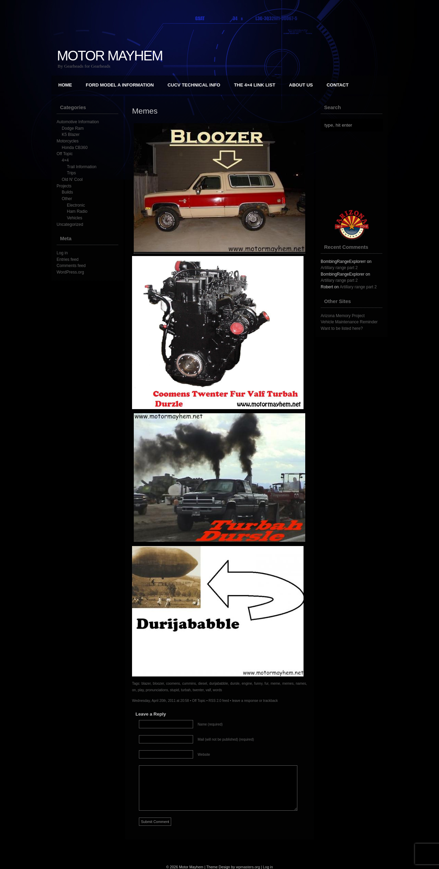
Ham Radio (77, 211)
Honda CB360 (74, 147)
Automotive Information (78, 121)
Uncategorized (70, 224)
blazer (146, 683)
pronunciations (157, 690)
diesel (202, 683)
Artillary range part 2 (339, 267)
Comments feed (71, 265)
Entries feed (68, 259)
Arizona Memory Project (343, 315)
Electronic (76, 205)
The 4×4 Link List (254, 85)
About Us (301, 85)
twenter (198, 690)
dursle (234, 683)
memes (288, 683)
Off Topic (65, 153)
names (301, 683)
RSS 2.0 (215, 701)
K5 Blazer (71, 134)
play (141, 690)
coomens (173, 683)
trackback (270, 701)
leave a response (245, 701)
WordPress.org (70, 272)
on (134, 690)
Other (67, 198)
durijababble (218, 683)
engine (247, 683)
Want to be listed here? (342, 328)
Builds (67, 192)
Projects (64, 186)
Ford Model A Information (120, 85)
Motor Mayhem (110, 55)
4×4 (65, 160)
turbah (186, 690)
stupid (174, 690)
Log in (62, 253)
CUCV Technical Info (193, 85)
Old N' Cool (72, 179)
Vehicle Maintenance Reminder (349, 322)
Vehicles (74, 218)
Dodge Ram (73, 128)
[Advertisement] (355, 170)
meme (275, 683)
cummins (189, 683)
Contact (337, 85)
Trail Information (81, 166)
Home (65, 85)
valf (208, 690)
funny (258, 683)
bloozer (158, 683)
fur (266, 683)
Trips (71, 173)
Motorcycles (68, 141)
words (217, 690)
